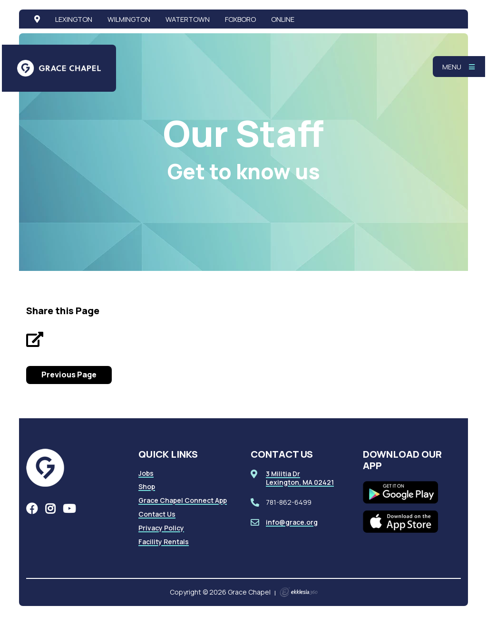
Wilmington (128, 19)
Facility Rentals (163, 541)
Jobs (146, 473)
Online (282, 19)
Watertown (188, 19)
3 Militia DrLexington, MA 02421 (300, 478)
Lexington (73, 19)
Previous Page (69, 374)
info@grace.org (292, 522)
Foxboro (240, 19)
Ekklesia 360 (299, 592)
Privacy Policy (161, 527)
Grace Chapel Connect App (182, 500)
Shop (146, 486)
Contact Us (156, 514)
